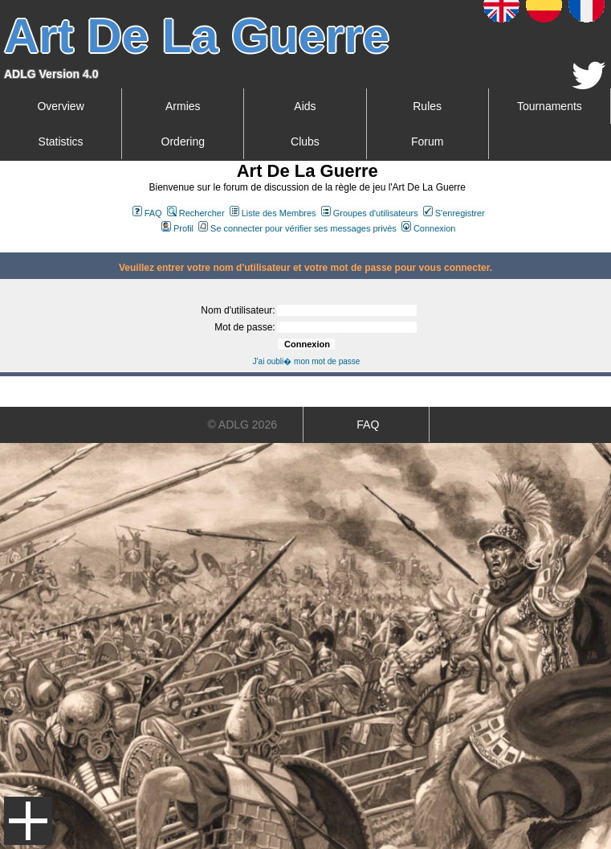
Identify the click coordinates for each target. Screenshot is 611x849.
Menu (28, 821)
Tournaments (549, 106)
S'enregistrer (454, 213)
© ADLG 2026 (242, 424)
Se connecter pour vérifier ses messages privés (297, 228)
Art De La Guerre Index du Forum (6, 246)
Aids (305, 106)
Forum (427, 141)
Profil (177, 228)
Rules (427, 106)
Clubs (305, 141)
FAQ (147, 213)
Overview (60, 106)
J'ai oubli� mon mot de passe (306, 361)
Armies (183, 106)
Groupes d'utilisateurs (369, 213)
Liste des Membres (273, 213)
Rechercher (196, 213)
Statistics (61, 141)
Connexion (428, 228)
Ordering (183, 141)
